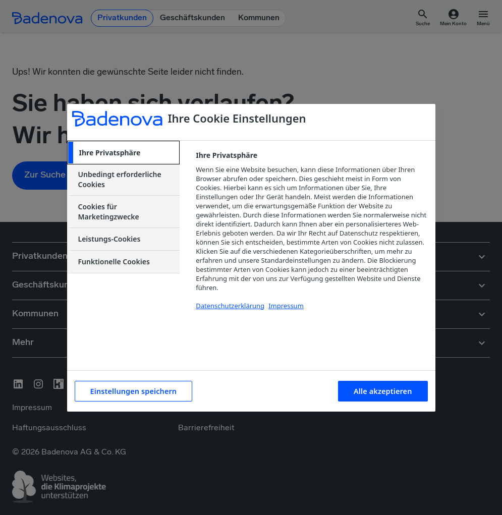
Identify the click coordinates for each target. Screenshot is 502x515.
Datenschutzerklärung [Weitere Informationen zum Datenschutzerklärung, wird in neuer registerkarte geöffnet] (230, 305)
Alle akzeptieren (383, 391)
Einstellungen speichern (133, 391)
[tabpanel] (311, 236)
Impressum (286, 305)
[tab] (123, 153)
